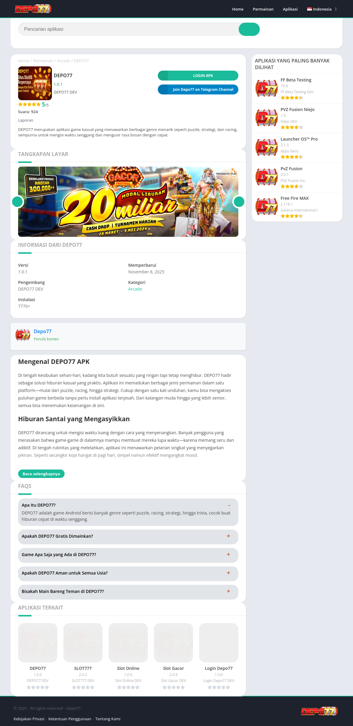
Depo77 (43, 331)
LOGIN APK (185, 76)
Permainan (263, 9)
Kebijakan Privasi (29, 718)
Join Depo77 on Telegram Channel (196, 89)
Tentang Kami (107, 718)
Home (237, 9)
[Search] (139, 29)
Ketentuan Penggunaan (70, 718)
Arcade (63, 60)
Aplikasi (290, 9)
